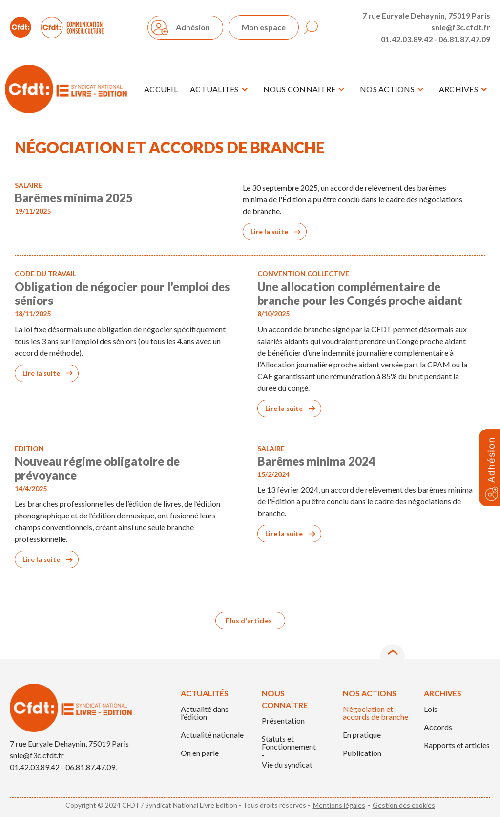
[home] (66, 89)
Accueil (161, 89)
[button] (219, 89)
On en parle (200, 753)
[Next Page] (250, 620)
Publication (362, 753)
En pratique (362, 735)
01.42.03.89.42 (407, 38)
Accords (438, 727)
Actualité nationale (212, 735)
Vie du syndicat (287, 765)
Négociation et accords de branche (375, 713)
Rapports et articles (457, 745)
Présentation (283, 721)
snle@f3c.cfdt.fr (460, 27)
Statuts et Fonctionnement (289, 743)
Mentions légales (339, 805)
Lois (431, 709)
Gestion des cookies (404, 805)
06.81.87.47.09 (464, 38)
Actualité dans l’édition (205, 713)
